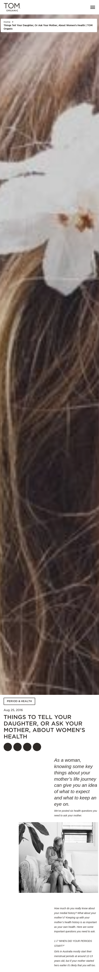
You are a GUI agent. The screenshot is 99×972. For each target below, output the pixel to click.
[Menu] (91, 7)
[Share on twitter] (17, 747)
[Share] (37, 747)
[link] (81, 7)
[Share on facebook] (8, 747)
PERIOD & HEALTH (19, 701)
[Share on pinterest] (27, 747)
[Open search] (74, 7)
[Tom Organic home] (12, 7)
